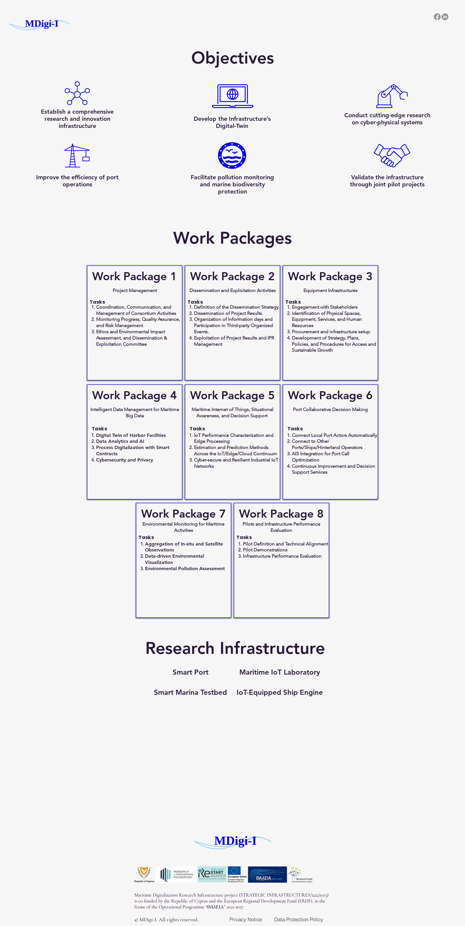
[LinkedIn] (445, 16)
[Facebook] (437, 16)
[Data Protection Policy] (299, 919)
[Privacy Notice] (245, 919)
